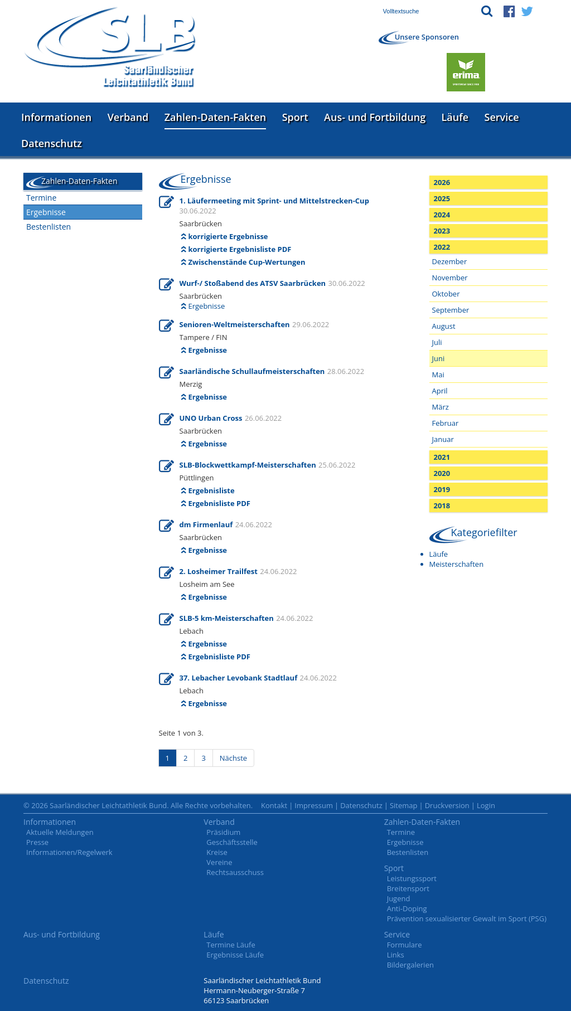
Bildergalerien (410, 965)
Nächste (233, 758)
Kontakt (274, 805)
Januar (443, 439)
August (444, 326)
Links (395, 955)
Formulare (404, 945)
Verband (128, 117)
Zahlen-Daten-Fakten (215, 117)
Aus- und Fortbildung (374, 117)
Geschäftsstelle (232, 842)
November (450, 278)
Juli (437, 342)
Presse (37, 842)
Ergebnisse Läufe (235, 955)
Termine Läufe (230, 945)
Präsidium (223, 832)
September (451, 310)
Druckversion (447, 805)
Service (502, 117)
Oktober (446, 294)
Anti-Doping (407, 908)
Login (486, 805)
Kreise (216, 852)
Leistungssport (412, 878)
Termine (41, 197)
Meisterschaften (456, 564)
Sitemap (404, 805)
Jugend (398, 898)
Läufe (455, 117)
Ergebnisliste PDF (219, 503)
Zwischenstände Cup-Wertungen (247, 262)
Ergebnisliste (211, 490)
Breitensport (408, 888)
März (440, 407)
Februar (445, 423)
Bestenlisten (48, 226)
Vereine (219, 862)
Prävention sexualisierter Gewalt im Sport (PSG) (466, 918)
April (440, 391)
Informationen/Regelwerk (69, 852)
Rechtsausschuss (235, 872)
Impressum (313, 805)
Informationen (56, 117)
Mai (438, 375)
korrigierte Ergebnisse (228, 236)
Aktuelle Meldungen (60, 832)
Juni (438, 358)
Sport (295, 117)
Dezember (449, 261)
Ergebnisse (46, 212)
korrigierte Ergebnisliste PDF (240, 249)
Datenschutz (51, 143)
